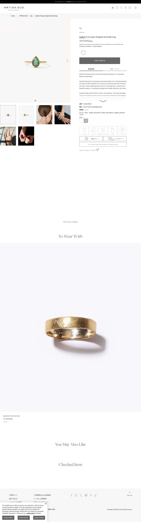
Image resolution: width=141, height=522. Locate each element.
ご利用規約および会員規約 (42, 495)
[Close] (46, 503)
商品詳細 (91, 69)
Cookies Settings (39, 517)
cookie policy (30, 513)
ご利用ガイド (13, 495)
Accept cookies (8, 517)
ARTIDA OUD (23, 16)
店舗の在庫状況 (99, 60)
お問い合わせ (13, 498)
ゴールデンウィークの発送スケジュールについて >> (70, 2)
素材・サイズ (115, 69)
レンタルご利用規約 (40, 498)
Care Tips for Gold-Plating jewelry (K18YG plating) (103, 144)
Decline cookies (23, 517)
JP (113, 7)
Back (13, 16)
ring (80, 28)
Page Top (129, 494)
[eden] (82, 37)
